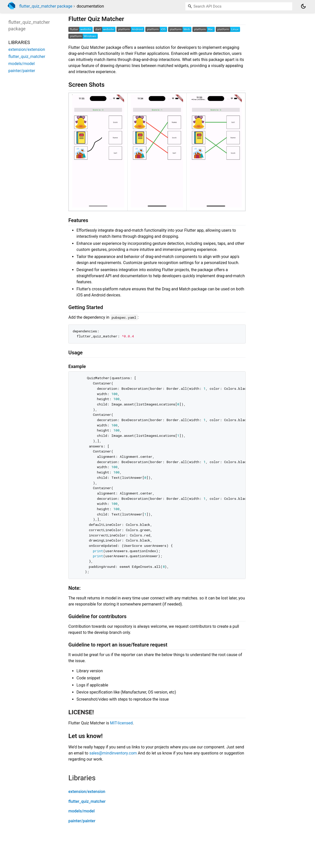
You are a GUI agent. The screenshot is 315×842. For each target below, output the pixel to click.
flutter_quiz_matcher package (45, 6)
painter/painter (81, 820)
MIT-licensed (121, 723)
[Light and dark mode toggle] (303, 6)
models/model (81, 811)
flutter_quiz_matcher (87, 801)
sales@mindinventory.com (113, 753)
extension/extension (86, 791)
